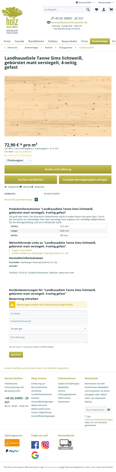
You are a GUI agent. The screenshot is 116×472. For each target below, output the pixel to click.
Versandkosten (50, 467)
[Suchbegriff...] (67, 10)
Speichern (16, 354)
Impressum (63, 401)
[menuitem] (67, 19)
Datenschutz (64, 398)
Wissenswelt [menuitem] (105, 2)
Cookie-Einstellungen (68, 383)
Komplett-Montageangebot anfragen (85, 179)
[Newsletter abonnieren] (108, 410)
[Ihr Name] (48, 313)
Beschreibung (12, 199)
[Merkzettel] (96, 10)
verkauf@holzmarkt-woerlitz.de (69, 22)
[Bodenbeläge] (100, 41)
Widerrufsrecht (39, 405)
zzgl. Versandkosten (23, 151)
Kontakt (35, 398)
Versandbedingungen (42, 401)
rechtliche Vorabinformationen (41, 392)
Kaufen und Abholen (30, 179)
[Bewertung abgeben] (48, 329)
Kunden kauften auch (16, 368)
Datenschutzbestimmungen (99, 419)
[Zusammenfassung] (48, 321)
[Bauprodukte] (69, 41)
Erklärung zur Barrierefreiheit (39, 385)
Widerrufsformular (40, 408)
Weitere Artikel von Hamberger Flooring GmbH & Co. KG (38, 253)
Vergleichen (12, 186)
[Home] (7, 41)
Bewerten (37, 186)
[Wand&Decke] (36, 41)
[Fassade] (19, 41)
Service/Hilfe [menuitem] (84, 2)
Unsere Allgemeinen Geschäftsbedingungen (43, 414)
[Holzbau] (53, 41)
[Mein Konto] (104, 10)
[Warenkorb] (111, 10)
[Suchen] (88, 10)
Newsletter (63, 387)
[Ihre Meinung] (48, 338)
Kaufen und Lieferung (58, 169)
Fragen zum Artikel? (20, 250)
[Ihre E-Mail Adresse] (95, 410)
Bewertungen (28, 199)
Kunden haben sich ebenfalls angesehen (48, 368)
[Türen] (84, 41)
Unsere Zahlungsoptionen (67, 392)
